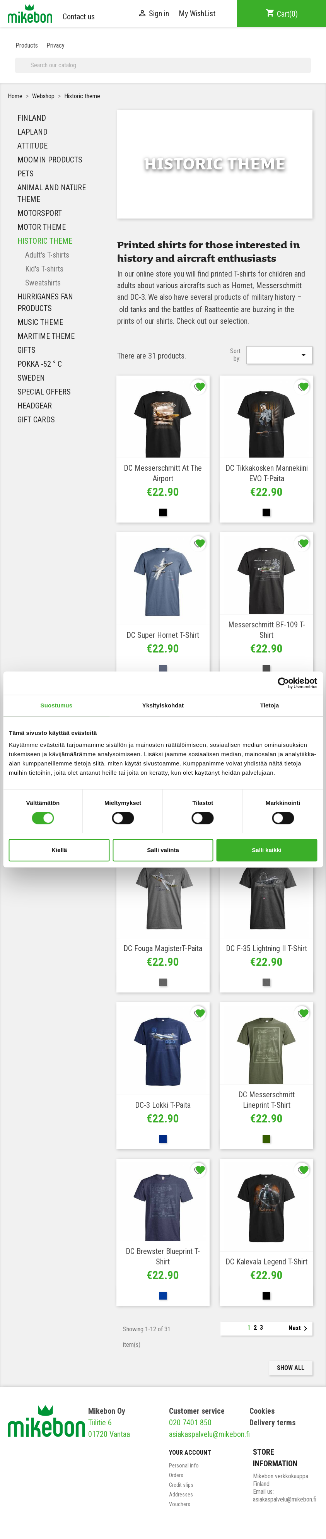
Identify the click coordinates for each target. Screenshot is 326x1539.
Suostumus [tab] (57, 705)
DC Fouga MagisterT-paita (162, 948)
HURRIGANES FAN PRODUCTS (45, 302)
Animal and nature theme (51, 193)
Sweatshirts (43, 282)
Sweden (31, 378)
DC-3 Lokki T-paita (163, 1105)
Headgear (34, 405)
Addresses (181, 1494)
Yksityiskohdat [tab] (163, 705)
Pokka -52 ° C (39, 364)
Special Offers (44, 391)
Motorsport (39, 213)
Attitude (32, 145)
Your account (190, 1452)
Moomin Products (49, 159)
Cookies (262, 1411)
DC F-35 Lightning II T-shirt (266, 948)
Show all (290, 1368)
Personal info (184, 1465)
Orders (176, 1475)
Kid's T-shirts (44, 268)
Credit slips (181, 1485)
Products (26, 45)
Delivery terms (272, 1422)
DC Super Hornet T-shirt (162, 635)
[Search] (163, 65)
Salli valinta (163, 850)
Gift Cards (36, 419)
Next (299, 1328)
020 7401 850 (190, 1422)
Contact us (79, 16)
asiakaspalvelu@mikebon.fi (209, 1434)
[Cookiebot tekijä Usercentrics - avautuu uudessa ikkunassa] (283, 683)
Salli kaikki (267, 850)
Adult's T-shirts (47, 255)
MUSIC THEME (40, 322)
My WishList (197, 13)
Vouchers (179, 1504)
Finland (31, 118)
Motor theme (41, 227)
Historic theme (44, 241)
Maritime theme (46, 336)
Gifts (26, 350)
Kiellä (59, 850)
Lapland (32, 132)
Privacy (55, 45)
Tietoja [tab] (269, 705)
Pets (25, 173)
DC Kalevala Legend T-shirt (266, 1261)
